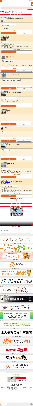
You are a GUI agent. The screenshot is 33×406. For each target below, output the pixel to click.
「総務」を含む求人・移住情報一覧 (5, 230)
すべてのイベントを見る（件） (16, 226)
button (32, 14)
